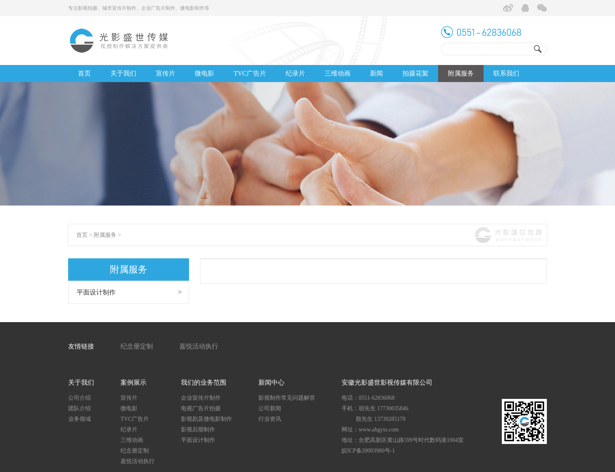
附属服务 (461, 73)
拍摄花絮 (415, 73)
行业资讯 (269, 419)
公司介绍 (79, 398)
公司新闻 (269, 408)
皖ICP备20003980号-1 (368, 451)
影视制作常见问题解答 (286, 398)
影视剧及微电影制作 (206, 419)
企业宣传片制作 (201, 398)
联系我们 (506, 73)
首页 (84, 73)
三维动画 (338, 73)
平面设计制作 (96, 292)
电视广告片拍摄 (201, 408)
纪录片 (295, 73)
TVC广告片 (250, 73)
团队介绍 (79, 408)
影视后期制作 (198, 430)
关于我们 (123, 73)
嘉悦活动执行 (198, 346)
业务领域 (79, 419)
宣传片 (165, 73)
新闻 (376, 73)
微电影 (204, 73)
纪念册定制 (136, 346)
